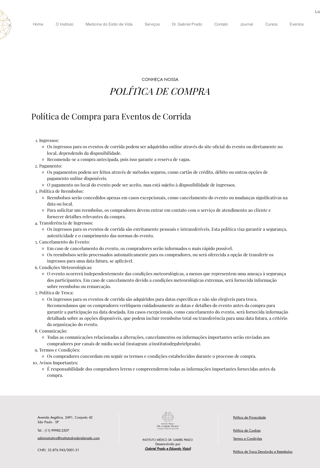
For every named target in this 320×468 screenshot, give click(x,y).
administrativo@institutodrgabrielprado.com (69, 438)
